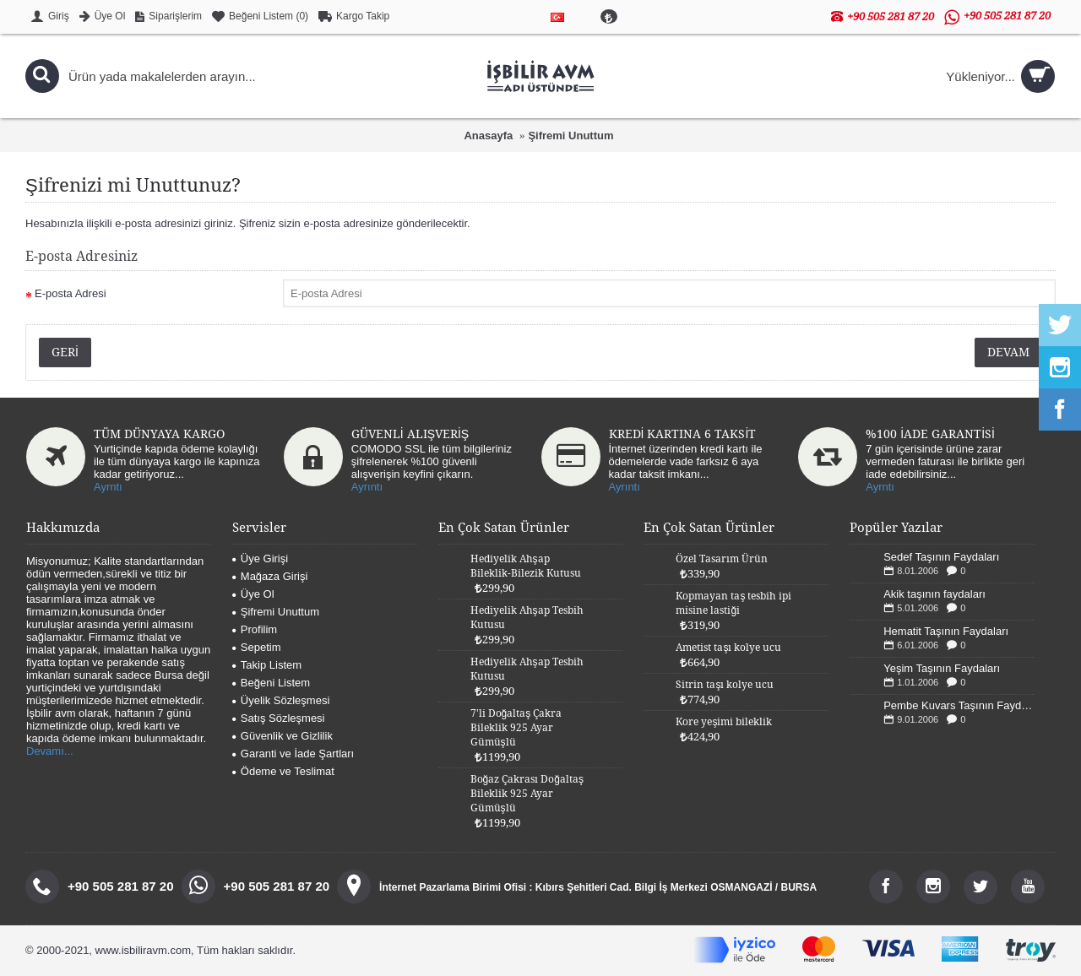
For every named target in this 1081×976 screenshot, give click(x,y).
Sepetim (256, 647)
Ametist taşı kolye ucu (728, 647)
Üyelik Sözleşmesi (280, 700)
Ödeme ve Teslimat (283, 771)
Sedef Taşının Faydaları (941, 556)
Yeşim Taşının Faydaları (941, 668)
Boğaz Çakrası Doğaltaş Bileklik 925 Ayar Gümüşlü (527, 793)
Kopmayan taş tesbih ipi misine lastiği (733, 603)
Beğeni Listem (271, 682)
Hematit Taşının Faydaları (945, 631)
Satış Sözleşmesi (278, 718)
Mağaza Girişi (269, 576)
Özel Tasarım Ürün (722, 559)
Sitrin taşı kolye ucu (725, 685)
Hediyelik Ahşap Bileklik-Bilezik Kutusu (525, 566)
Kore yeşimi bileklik (724, 722)
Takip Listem (266, 665)
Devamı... (49, 751)
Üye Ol (253, 594)
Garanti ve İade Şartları (293, 753)
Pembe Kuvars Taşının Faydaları (959, 705)
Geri (65, 352)
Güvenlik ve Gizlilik (282, 735)
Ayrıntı (367, 486)
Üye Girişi (260, 558)
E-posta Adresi (70, 293)
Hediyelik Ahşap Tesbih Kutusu (527, 618)
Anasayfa (488, 135)
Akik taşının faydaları (934, 594)
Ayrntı (108, 486)
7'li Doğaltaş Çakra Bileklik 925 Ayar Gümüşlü (516, 728)
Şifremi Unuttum (570, 135)
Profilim (254, 629)
